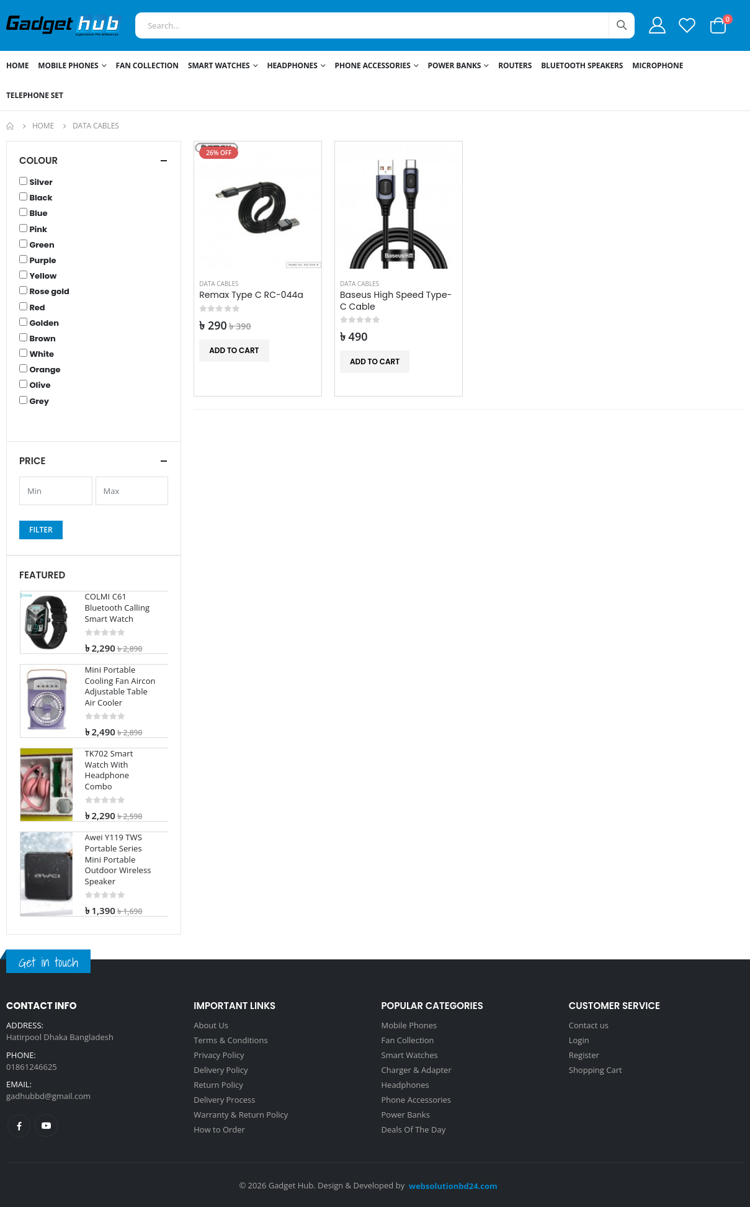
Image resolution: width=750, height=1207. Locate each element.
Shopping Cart (595, 1069)
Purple (42, 260)
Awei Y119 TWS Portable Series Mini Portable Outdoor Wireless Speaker (118, 859)
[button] (718, 24)
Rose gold (49, 291)
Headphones (292, 65)
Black (40, 198)
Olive (39, 385)
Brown (42, 338)
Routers (515, 65)
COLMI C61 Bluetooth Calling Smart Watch (117, 607)
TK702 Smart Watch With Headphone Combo (109, 770)
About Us (211, 1025)
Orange (44, 369)
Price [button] (32, 460)
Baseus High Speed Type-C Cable (396, 301)
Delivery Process (224, 1099)
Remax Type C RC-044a (251, 295)
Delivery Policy (221, 1069)
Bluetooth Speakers (582, 65)
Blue (38, 213)
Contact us (589, 1025)
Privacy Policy (219, 1055)
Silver (40, 182)
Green (41, 245)
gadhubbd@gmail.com (48, 1096)
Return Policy (218, 1084)
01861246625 (31, 1066)
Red (37, 307)
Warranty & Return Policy (241, 1114)
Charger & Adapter (417, 1069)
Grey (39, 401)
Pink (38, 229)
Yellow (42, 276)
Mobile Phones (68, 65)
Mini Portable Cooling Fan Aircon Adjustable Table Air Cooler (120, 686)
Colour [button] (38, 160)
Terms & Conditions (230, 1040)
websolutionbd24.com (453, 1185)
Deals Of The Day (414, 1129)
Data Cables (218, 283)
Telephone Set (34, 95)
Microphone (657, 65)
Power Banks (454, 65)
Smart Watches (219, 65)
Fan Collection (147, 65)
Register (584, 1055)
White (41, 354)
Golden (44, 323)
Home (17, 65)
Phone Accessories (373, 65)
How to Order (219, 1129)
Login (579, 1040)
